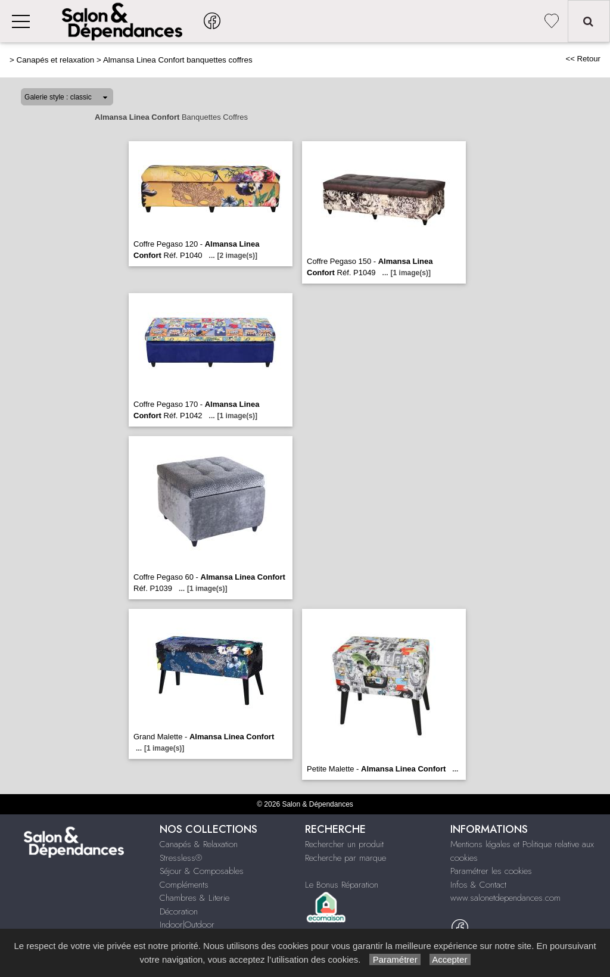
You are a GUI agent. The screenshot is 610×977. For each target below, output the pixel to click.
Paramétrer (394, 959)
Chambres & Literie (194, 897)
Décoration (179, 911)
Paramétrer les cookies (491, 871)
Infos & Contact (478, 884)
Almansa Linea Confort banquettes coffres (178, 59)
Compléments (184, 884)
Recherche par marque (345, 857)
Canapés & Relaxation (199, 844)
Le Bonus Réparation (341, 884)
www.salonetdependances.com (505, 897)
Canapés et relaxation (56, 59)
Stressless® (181, 857)
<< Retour (582, 58)
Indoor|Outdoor (187, 924)
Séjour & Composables (202, 871)
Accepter (450, 959)
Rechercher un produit (344, 844)
